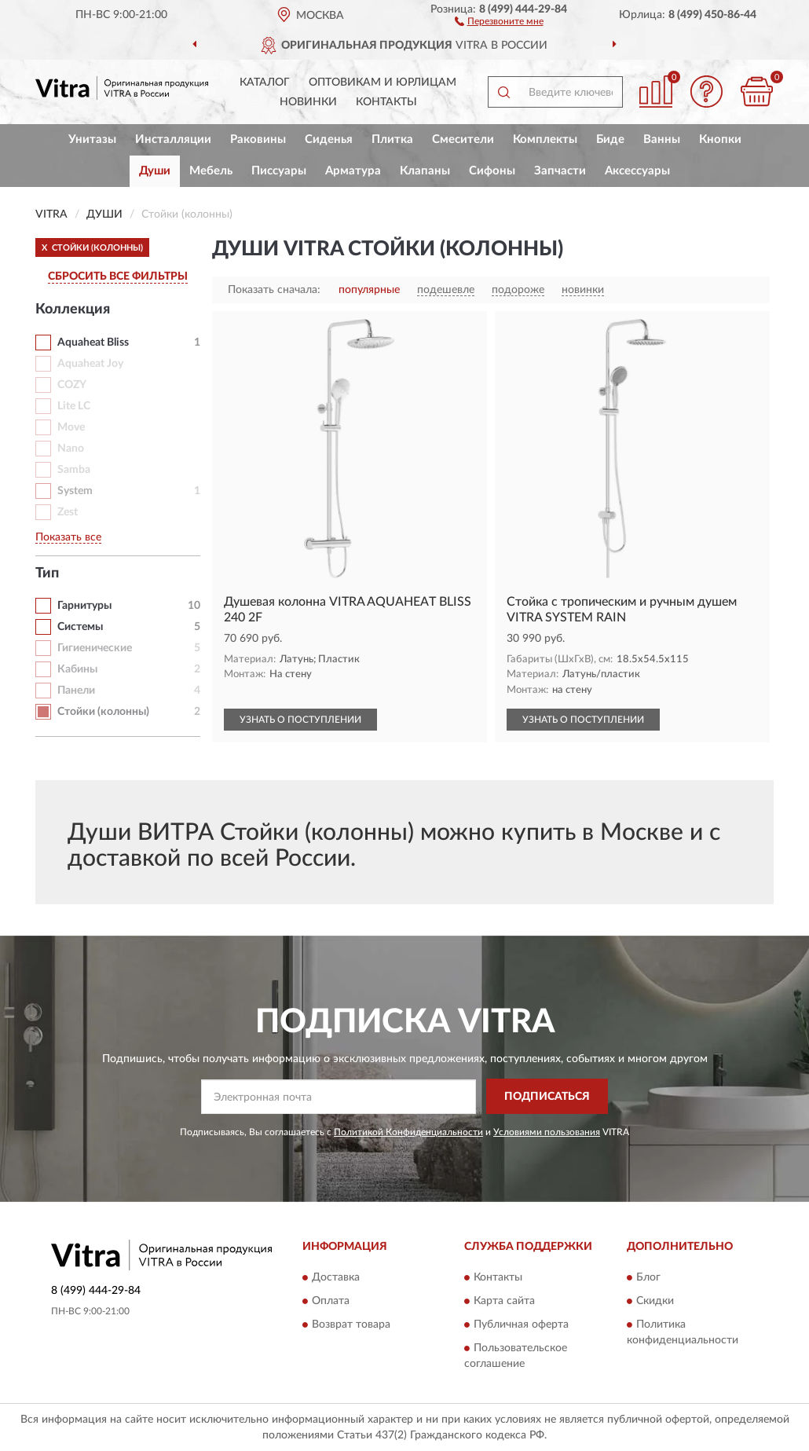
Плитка (392, 139)
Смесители (463, 139)
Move (71, 427)
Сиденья (329, 139)
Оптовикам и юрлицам (382, 82)
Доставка (336, 1277)
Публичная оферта (521, 1324)
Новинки (308, 102)
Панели (76, 690)
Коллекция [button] (72, 309)
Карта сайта (504, 1300)
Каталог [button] (265, 82)
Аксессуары (637, 171)
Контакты (386, 102)
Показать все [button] (68, 537)
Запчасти (560, 171)
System (75, 490)
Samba (73, 469)
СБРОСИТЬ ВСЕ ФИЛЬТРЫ (118, 276)
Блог (648, 1277)
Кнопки (720, 139)
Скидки (655, 1300)
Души (154, 171)
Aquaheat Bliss (93, 342)
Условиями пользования (546, 1132)
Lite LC (73, 406)
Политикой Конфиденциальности (408, 1132)
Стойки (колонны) (103, 711)
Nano (70, 448)
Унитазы (92, 139)
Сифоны (492, 171)
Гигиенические (94, 648)
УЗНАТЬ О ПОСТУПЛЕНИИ (300, 719)
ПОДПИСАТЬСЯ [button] (547, 1096)
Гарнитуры (84, 605)
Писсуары (278, 171)
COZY (71, 384)
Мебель (210, 171)
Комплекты (545, 139)
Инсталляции (173, 139)
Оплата (331, 1300)
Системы (80, 626)
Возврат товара (351, 1324)
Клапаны (425, 171)
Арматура (353, 171)
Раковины (258, 139)
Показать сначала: (274, 289)
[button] (499, 20)
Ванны (661, 139)
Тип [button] (47, 573)
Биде (610, 139)
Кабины (77, 669)
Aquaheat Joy (90, 363)
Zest (67, 512)
